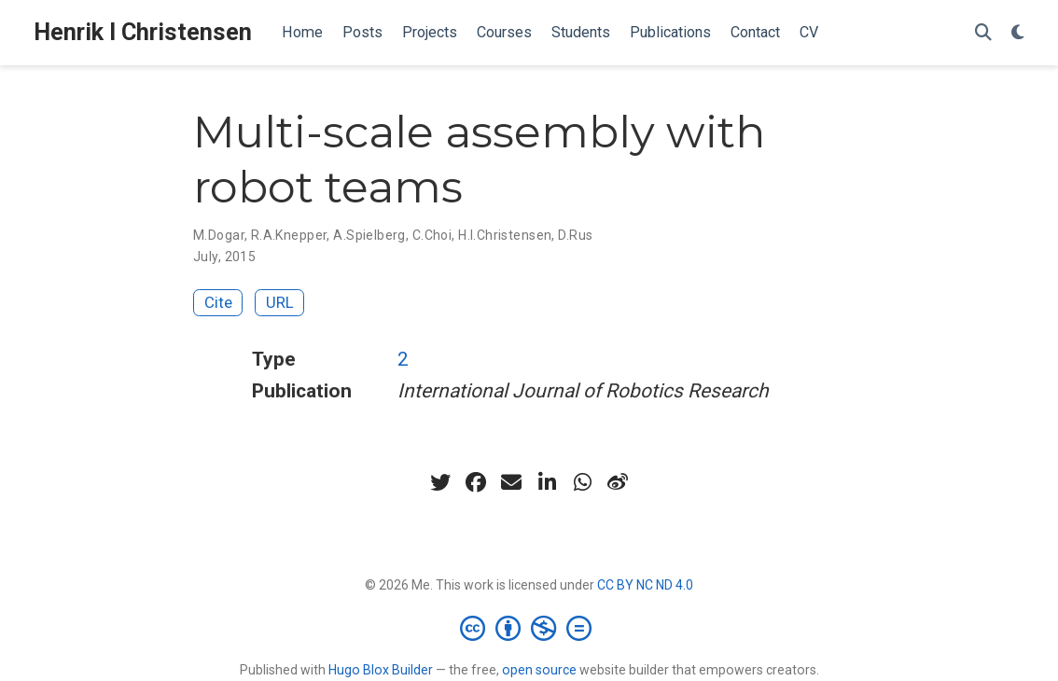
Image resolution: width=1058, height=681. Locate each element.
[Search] (983, 33)
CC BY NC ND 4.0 (645, 584)
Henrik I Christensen (143, 32)
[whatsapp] (582, 482)
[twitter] (440, 482)
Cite (218, 302)
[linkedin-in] (547, 482)
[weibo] (618, 482)
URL (280, 302)
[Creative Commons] (529, 628)
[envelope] (511, 482)
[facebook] (476, 482)
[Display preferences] (1017, 33)
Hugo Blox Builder (380, 669)
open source (539, 669)
